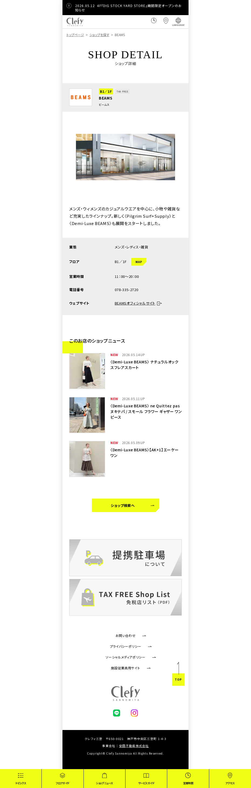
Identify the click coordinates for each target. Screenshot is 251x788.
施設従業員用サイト (125, 668)
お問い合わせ (126, 635)
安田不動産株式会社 (134, 745)
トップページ (75, 34)
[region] (125, 35)
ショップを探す (99, 34)
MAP (138, 262)
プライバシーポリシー (125, 646)
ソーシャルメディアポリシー (125, 657)
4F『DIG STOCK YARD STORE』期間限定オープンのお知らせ (128, 8)
